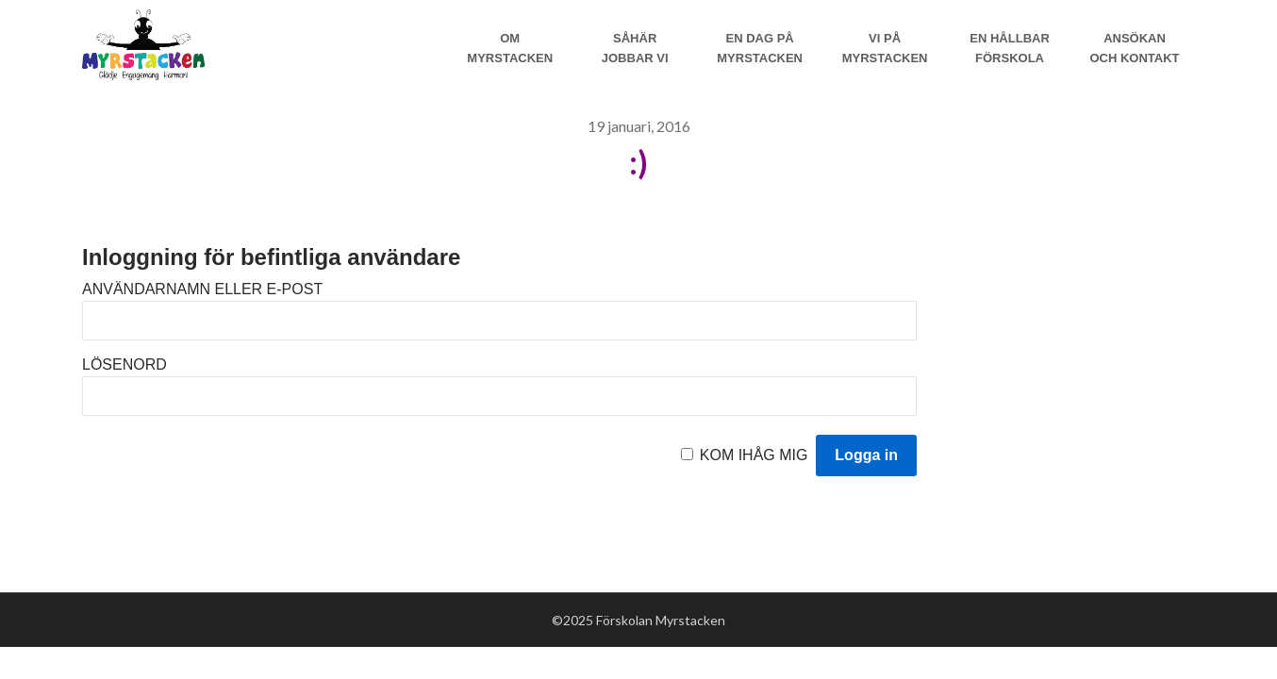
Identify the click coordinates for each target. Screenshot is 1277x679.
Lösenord (124, 364)
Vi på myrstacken (885, 48)
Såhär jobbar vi (635, 48)
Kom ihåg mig (754, 455)
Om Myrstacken (510, 48)
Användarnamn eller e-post (202, 289)
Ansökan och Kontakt (1134, 48)
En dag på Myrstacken (760, 48)
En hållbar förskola (1010, 48)
